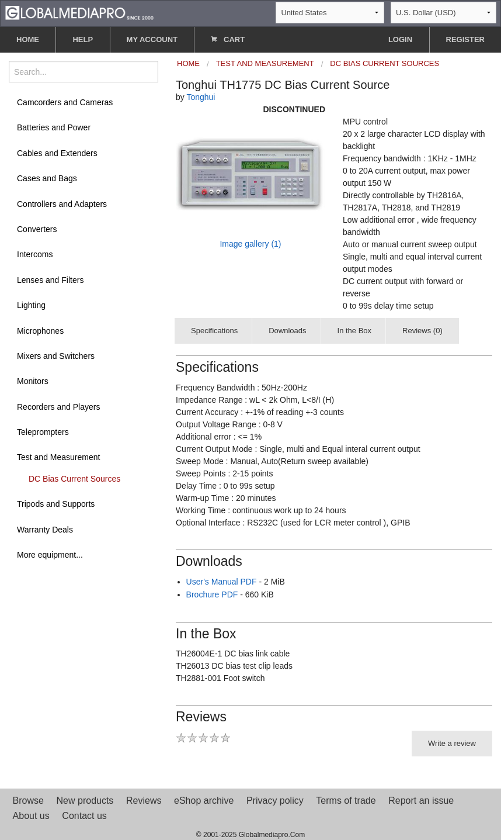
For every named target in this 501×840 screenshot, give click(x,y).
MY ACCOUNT (152, 39)
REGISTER (465, 39)
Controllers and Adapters (62, 204)
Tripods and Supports (56, 504)
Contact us (84, 816)
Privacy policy (275, 801)
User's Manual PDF (221, 581)
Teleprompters (43, 432)
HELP (82, 39)
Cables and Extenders (57, 153)
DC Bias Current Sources (74, 478)
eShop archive (204, 801)
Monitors (32, 381)
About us (31, 816)
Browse (28, 801)
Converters (37, 229)
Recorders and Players (58, 407)
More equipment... (50, 554)
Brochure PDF (212, 594)
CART (228, 39)
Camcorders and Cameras (65, 102)
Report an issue (421, 801)
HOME (27, 39)
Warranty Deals (45, 529)
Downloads (287, 330)
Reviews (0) (422, 330)
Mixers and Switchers (56, 356)
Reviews (143, 801)
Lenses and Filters (50, 280)
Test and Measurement (58, 457)
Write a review (452, 743)
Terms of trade (345, 801)
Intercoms (35, 254)
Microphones (40, 331)
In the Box (355, 330)
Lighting (31, 305)
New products (85, 801)
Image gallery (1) (250, 243)
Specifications (214, 330)
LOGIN (400, 39)
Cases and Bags (47, 178)
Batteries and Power (54, 127)
